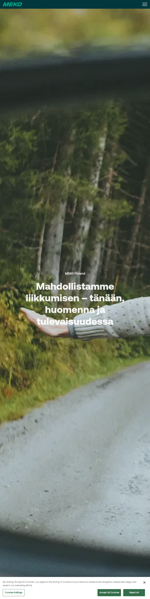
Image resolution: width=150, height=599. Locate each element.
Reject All (134, 594)
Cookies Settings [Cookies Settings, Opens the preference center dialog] (13, 594)
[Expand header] (145, 4)
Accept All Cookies (109, 594)
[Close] (144, 584)
